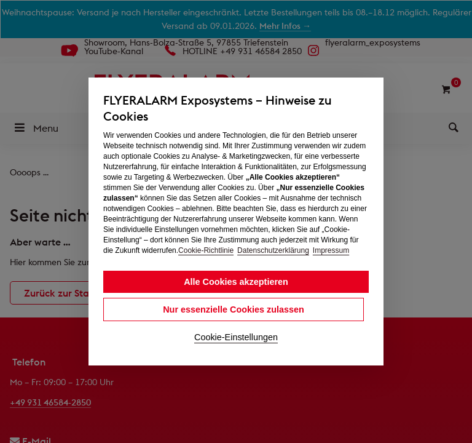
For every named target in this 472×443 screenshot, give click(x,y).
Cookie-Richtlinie (206, 250)
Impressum (331, 250)
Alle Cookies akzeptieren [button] (236, 282)
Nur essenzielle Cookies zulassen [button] (233, 309)
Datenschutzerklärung (273, 250)
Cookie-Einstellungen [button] (236, 337)
